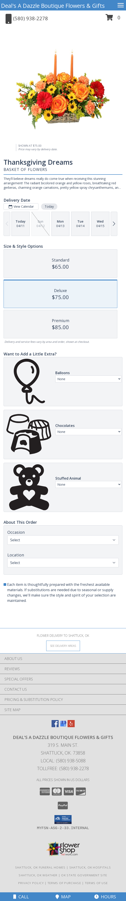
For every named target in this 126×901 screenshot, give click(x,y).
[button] (113, 19)
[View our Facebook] (55, 725)
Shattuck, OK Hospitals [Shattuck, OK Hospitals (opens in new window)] (90, 867)
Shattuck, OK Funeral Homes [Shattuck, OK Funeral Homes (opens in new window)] (40, 867)
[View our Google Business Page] (63, 725)
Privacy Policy (31, 883)
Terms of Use (96, 883)
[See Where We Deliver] (63, 645)
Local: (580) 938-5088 (63, 761)
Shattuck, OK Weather (38, 875)
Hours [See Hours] (105, 897)
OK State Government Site (84, 875)
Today (49, 206)
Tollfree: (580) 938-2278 (63, 768)
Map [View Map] (63, 897)
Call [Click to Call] (21, 897)
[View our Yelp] (71, 725)
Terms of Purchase (64, 883)
